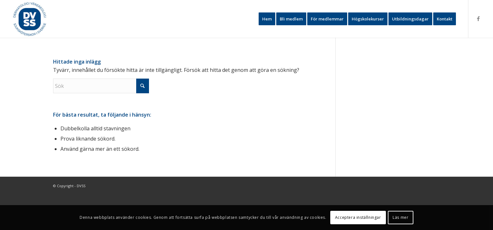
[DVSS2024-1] (30, 19)
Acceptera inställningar (358, 217)
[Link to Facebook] (478, 18)
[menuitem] (266, 19)
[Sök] (101, 86)
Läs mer (400, 217)
